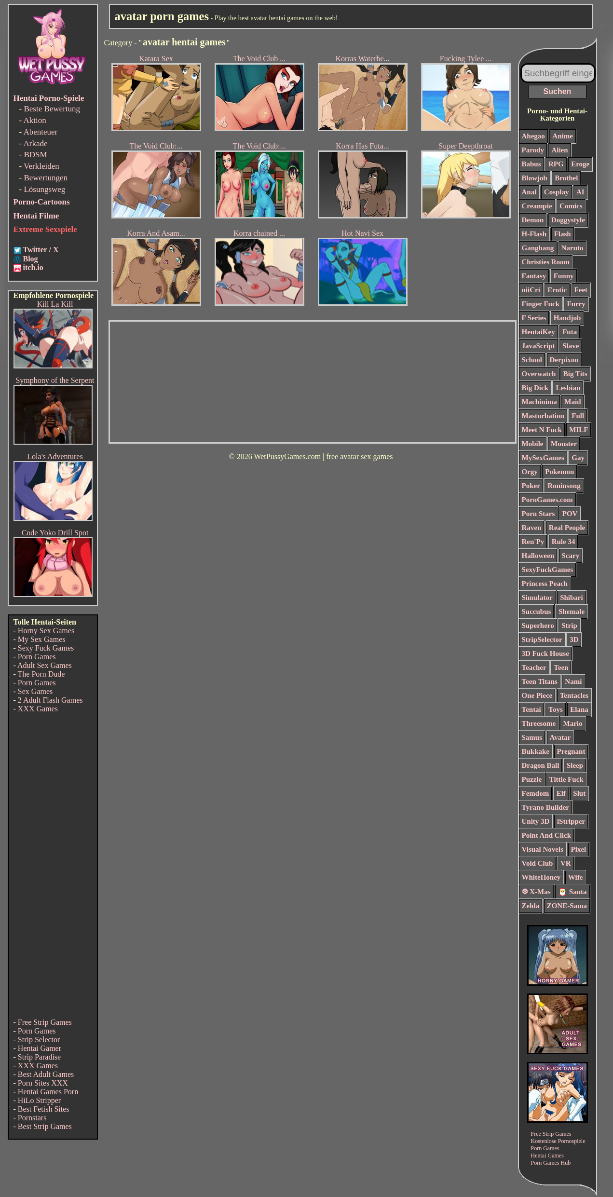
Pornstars (32, 1118)
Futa (569, 332)
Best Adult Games (46, 1074)
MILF (578, 430)
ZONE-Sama (567, 906)
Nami (573, 681)
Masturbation (543, 416)
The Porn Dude (41, 674)
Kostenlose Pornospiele (558, 1141)
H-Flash (534, 234)
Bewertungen (46, 177)
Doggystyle (568, 220)
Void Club (537, 863)
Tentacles (574, 695)
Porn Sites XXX (43, 1083)
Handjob (567, 318)
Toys (555, 709)
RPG (556, 164)
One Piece (537, 695)
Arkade (35, 143)
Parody (533, 150)
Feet (580, 290)
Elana (579, 709)
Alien (559, 150)
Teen (561, 667)
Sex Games (35, 691)
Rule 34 (563, 541)
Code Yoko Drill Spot (55, 533)
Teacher (534, 667)
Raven (532, 527)
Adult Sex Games (44, 665)
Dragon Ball (540, 765)
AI (580, 192)
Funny (564, 276)
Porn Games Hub (551, 1162)
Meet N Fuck (542, 430)
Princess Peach (545, 583)
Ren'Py (533, 541)
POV (570, 513)
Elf (561, 793)
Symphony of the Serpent (54, 380)
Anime (562, 136)
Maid (572, 402)
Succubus (536, 611)
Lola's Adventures (54, 456)
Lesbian (568, 388)
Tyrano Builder (545, 807)
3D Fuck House (545, 653)
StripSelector (542, 639)
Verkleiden (41, 166)
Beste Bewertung (52, 108)
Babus (531, 164)
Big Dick (535, 388)
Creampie (537, 206)
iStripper (571, 821)
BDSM (35, 154)
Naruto (572, 248)
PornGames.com (547, 499)
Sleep (575, 765)
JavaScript (538, 346)
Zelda (531, 906)
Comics (571, 206)
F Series (534, 318)
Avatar (560, 737)
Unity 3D (536, 821)
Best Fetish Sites (43, 1109)
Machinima (539, 402)
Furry (576, 304)
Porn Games (37, 657)
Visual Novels (543, 849)
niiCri (531, 290)
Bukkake (536, 751)
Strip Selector (39, 1039)
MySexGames (543, 458)
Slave (570, 346)
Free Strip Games (45, 1022)
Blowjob (534, 178)
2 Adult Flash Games (50, 700)
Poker (531, 486)
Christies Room (546, 262)
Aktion (34, 120)
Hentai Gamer (39, 1048)
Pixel (578, 849)
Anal (529, 192)
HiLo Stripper (39, 1100)
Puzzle (532, 779)
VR (565, 863)
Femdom (535, 793)
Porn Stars (538, 513)
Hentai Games (547, 1155)
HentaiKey (538, 332)
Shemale (572, 611)
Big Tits (575, 374)
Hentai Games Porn (48, 1092)
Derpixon (564, 360)
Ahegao (533, 136)
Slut (579, 793)
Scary (571, 555)
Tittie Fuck (566, 779)
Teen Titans (540, 681)
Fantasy (534, 276)
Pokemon (559, 472)
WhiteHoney (541, 877)
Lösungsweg (44, 189)
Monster (564, 444)
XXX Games (38, 709)
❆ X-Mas (536, 892)
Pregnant (571, 751)
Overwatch (539, 374)
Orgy (530, 472)
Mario (573, 723)
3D (574, 639)
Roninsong (563, 486)
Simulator (537, 597)
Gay (578, 458)
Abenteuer (40, 131)
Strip (569, 625)
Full (578, 416)
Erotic (557, 290)
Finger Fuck (540, 304)
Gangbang (538, 248)
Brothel (566, 178)
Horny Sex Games (46, 630)
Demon (533, 220)
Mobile (533, 444)
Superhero (538, 625)
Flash (562, 234)
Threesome (539, 723)
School (532, 360)
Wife (575, 877)
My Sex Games (42, 639)
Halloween (538, 555)
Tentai (531, 709)
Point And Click (547, 835)
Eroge (580, 164)
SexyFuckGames (547, 569)
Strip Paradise (39, 1057)
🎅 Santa (572, 892)
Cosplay (556, 192)
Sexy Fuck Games (46, 648)
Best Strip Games (45, 1126)
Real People (567, 527)
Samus (532, 737)
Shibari (571, 597)
